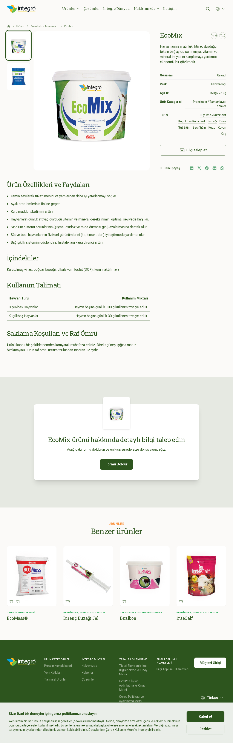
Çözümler (91, 8)
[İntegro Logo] (21, 9)
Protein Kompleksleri (58, 665)
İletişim (170, 8)
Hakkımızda (147, 8)
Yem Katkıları (52, 672)
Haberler (87, 672)
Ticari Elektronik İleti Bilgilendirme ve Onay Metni (133, 670)
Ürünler (71, 8)
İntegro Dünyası (116, 8)
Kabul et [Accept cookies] (205, 716)
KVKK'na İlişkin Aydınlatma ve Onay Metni (132, 685)
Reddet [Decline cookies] (205, 729)
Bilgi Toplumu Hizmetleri (172, 669)
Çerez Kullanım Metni (120, 729)
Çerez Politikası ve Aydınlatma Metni (131, 699)
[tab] (18, 45)
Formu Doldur (116, 464)
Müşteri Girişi (210, 663)
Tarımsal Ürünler (55, 679)
